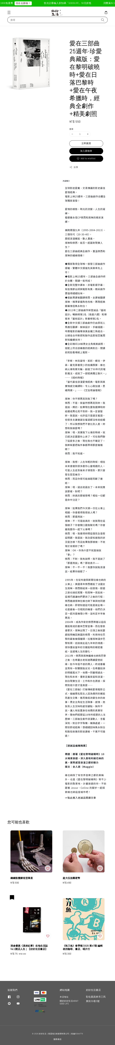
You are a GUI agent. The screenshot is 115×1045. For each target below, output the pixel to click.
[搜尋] (103, 20)
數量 (71, 129)
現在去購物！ (25, 3)
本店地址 (64, 996)
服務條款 (57, 1039)
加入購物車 (86, 150)
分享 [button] (73, 167)
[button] (9, 12)
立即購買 (86, 143)
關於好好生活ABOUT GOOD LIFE (69, 1002)
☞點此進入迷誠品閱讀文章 (80, 797)
